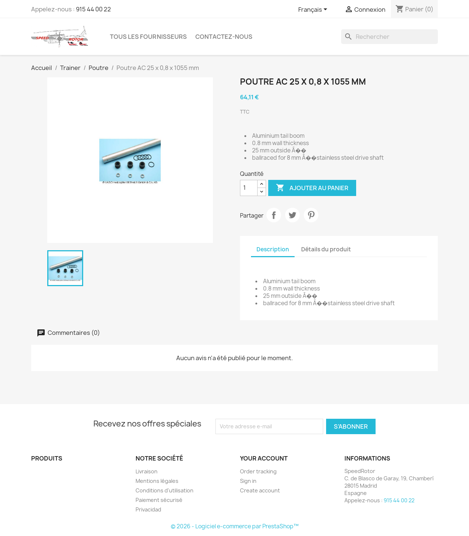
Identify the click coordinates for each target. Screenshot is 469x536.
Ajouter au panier (312, 188)
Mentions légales (157, 480)
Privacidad (148, 509)
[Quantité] (249, 188)
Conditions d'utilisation (164, 490)
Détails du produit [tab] (326, 249)
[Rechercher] (389, 36)
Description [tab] (272, 249)
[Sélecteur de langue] (314, 9)
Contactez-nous (223, 37)
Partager (273, 215)
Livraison (147, 471)
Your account (264, 458)
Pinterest (311, 215)
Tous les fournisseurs (148, 37)
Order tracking (258, 471)
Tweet (292, 215)
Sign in (248, 480)
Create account (260, 490)
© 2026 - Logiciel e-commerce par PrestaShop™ (235, 526)
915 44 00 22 (93, 9)
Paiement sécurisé (159, 499)
